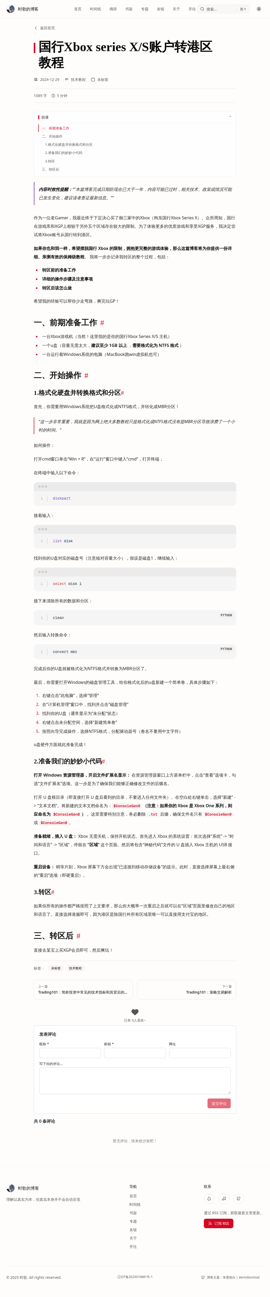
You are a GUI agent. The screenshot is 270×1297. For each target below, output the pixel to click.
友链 (160, 8)
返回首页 (44, 27)
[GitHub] (238, 1198)
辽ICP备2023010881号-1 (135, 1277)
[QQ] (209, 1198)
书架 (129, 8)
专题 (144, 8)
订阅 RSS (218, 1223)
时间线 (95, 8)
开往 (192, 8)
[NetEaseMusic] (224, 1198)
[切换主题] (259, 9)
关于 (176, 8)
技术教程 (75, 79)
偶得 (113, 8)
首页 (77, 8)
